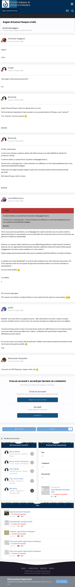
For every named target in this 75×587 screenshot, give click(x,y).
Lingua (23, 568)
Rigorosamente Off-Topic (23, 30)
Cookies (51, 568)
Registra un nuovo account (38, 400)
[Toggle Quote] (4, 211)
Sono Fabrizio (14, 469)
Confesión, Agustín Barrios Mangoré (22, 531)
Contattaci (43, 568)
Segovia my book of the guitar (20, 512)
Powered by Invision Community (32, 573)
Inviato (15, 41)
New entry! (13, 488)
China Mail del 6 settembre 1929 (20, 522)
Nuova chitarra (14, 451)
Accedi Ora (37, 415)
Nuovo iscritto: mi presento (19, 461)
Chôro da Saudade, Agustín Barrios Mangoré (25, 541)
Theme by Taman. (45, 573)
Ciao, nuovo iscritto (16, 479)
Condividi (19, 429)
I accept (61, 581)
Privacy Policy (33, 568)
